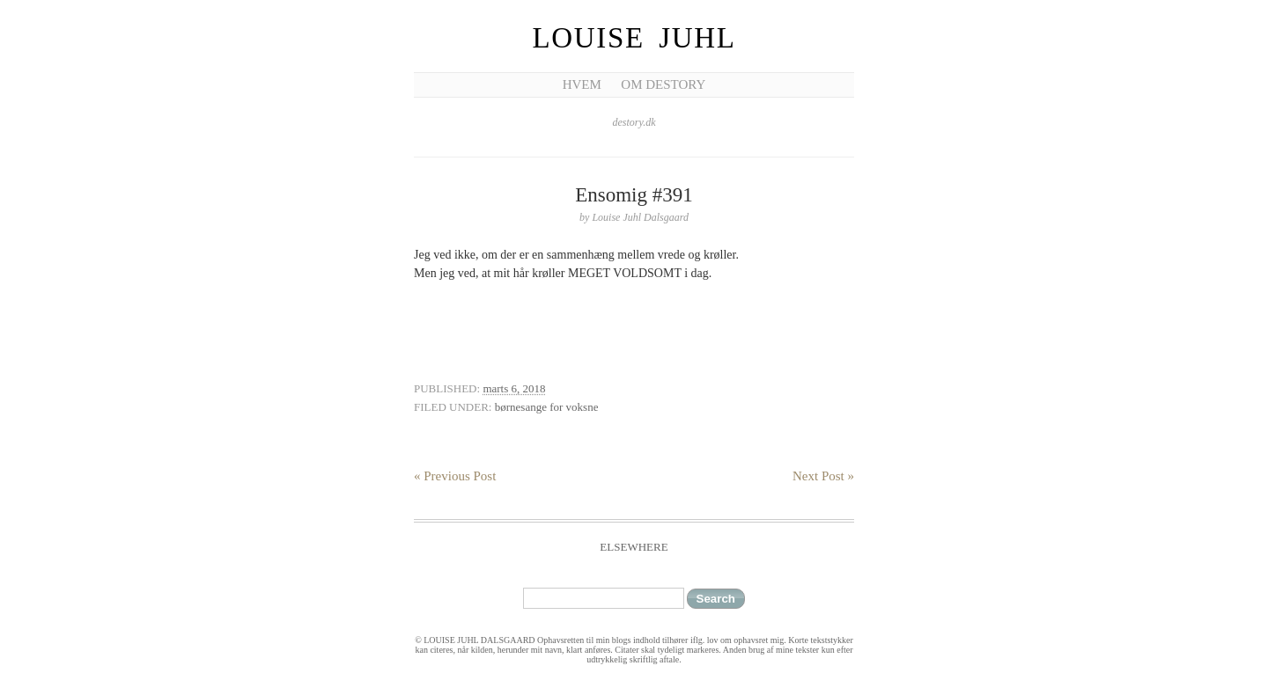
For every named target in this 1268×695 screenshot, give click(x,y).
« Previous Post (455, 476)
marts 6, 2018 (514, 388)
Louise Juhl (634, 38)
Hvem (582, 84)
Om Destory (663, 84)
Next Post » (823, 476)
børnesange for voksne (547, 406)
